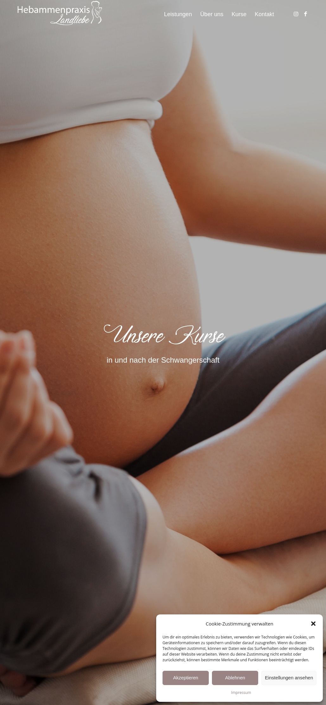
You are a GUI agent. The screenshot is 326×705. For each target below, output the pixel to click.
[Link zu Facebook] (305, 14)
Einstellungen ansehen (289, 677)
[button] (313, 623)
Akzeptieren (185, 677)
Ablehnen (235, 677)
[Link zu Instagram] (296, 14)
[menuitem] (178, 14)
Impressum (241, 692)
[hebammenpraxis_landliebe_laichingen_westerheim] (59, 14)
